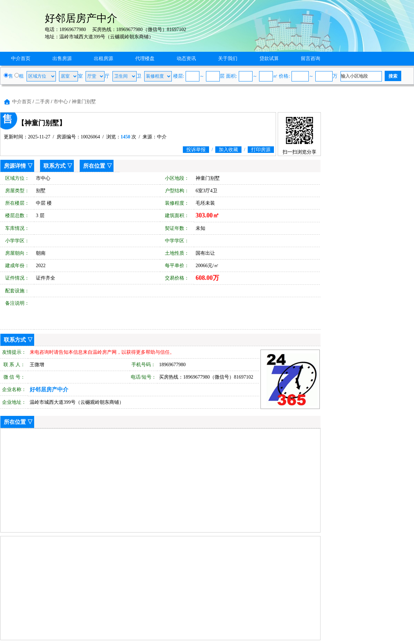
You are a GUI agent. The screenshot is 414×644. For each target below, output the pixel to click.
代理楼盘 (145, 58)
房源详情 (15, 166)
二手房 (42, 101)
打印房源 (260, 149)
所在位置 (94, 166)
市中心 (60, 101)
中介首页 (20, 58)
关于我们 (227, 58)
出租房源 (103, 58)
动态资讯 (186, 58)
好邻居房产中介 (49, 389)
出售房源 (62, 58)
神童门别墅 (84, 101)
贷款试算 (269, 58)
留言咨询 (310, 58)
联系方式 (54, 166)
